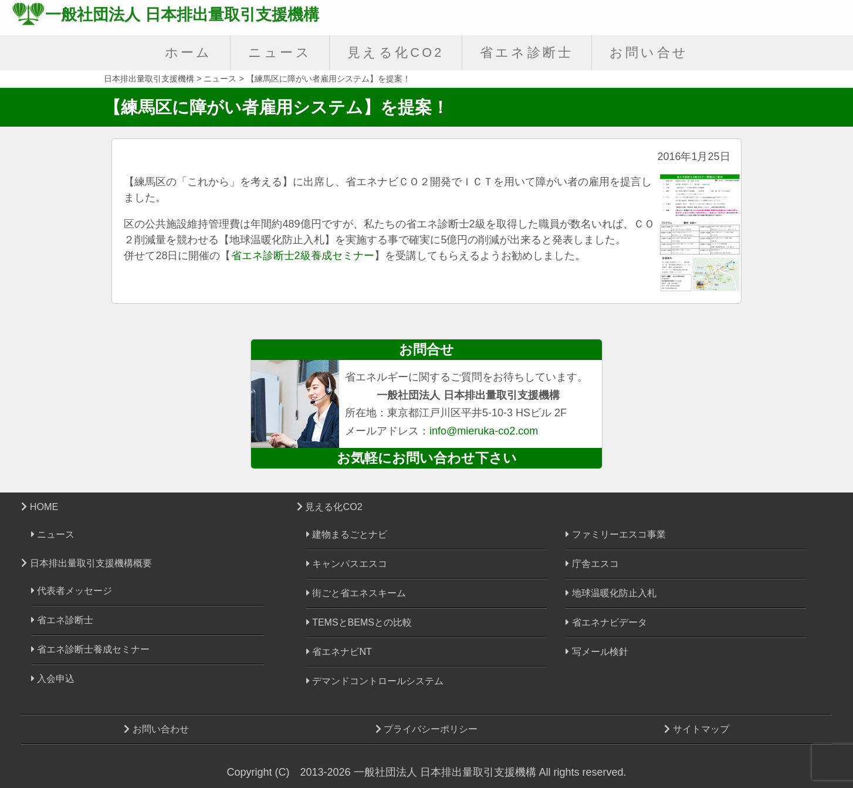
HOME (39, 506)
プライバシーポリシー (426, 729)
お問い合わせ (156, 729)
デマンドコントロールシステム (375, 681)
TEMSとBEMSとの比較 (359, 622)
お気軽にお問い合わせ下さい (427, 458)
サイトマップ (696, 729)
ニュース (280, 52)
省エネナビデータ (606, 622)
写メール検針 (597, 652)
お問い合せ (649, 52)
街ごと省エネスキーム (356, 593)
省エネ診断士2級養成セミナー (302, 255)
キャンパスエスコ (346, 564)
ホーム (188, 52)
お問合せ (426, 349)
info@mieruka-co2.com (483, 431)
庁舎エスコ (592, 564)
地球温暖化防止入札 (611, 593)
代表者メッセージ (71, 591)
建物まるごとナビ (346, 534)
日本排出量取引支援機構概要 (86, 563)
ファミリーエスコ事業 (615, 534)
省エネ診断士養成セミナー (90, 649)
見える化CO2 (395, 52)
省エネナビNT (339, 652)
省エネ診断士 (527, 52)
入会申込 (53, 679)
